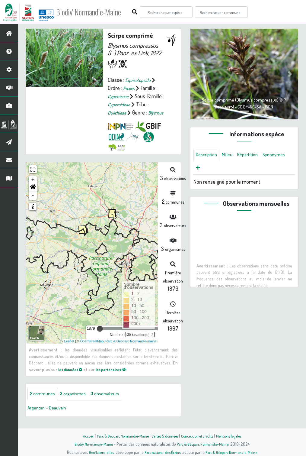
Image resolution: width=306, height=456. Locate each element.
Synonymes (208, 169)
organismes (77, 401)
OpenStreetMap (92, 349)
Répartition (253, 155)
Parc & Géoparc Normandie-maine (131, 349)
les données (72, 377)
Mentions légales (235, 435)
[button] (33, 196)
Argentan (37, 416)
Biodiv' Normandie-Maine (99, 12)
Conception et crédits (200, 435)
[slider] (100, 337)
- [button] (33, 203)
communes (44, 401)
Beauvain (61, 416)
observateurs (113, 401)
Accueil (81, 435)
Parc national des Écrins (161, 452)
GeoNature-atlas (96, 452)
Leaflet (69, 349)
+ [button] (33, 188)
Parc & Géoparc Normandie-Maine (119, 435)
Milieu (231, 155)
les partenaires (118, 377)
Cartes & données (165, 435)
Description (208, 155)
